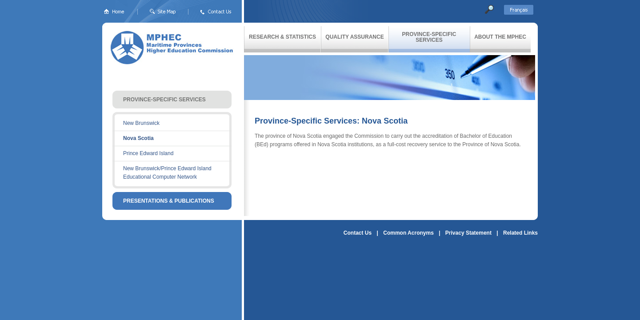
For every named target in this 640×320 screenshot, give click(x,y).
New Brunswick (141, 123)
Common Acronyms (408, 233)
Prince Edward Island (148, 153)
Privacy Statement (468, 233)
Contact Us (358, 233)
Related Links (520, 233)
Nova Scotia (138, 138)
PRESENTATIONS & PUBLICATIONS (168, 201)
